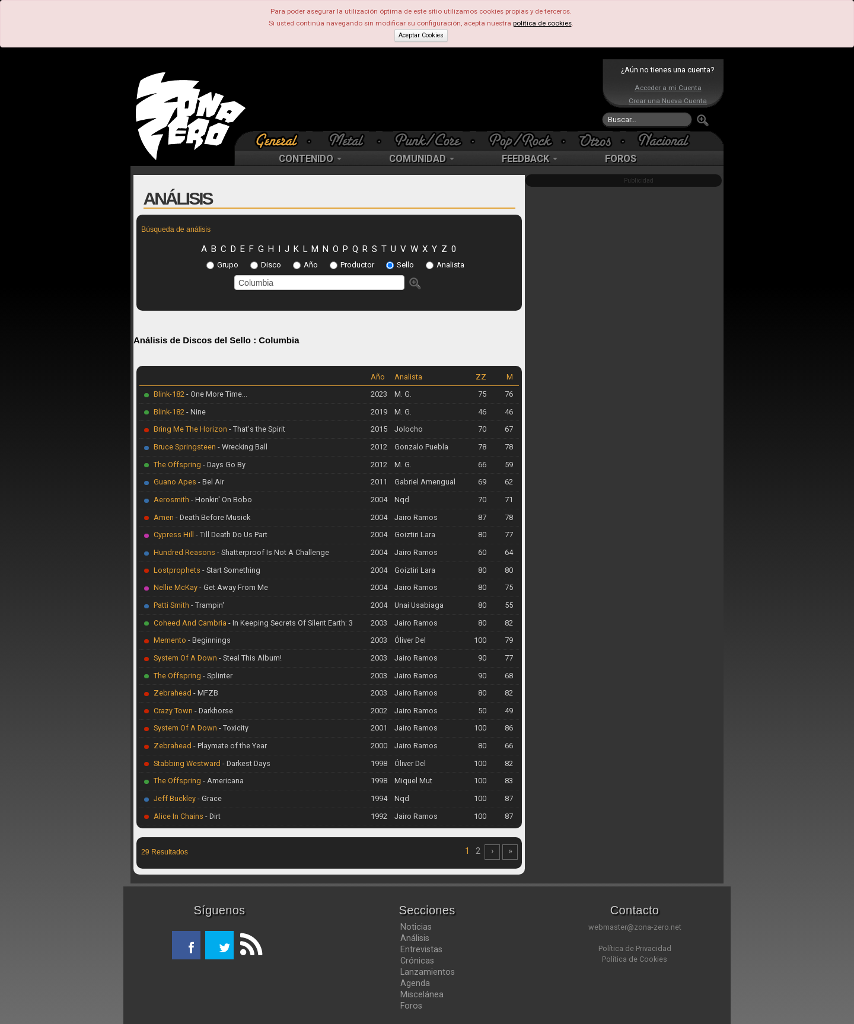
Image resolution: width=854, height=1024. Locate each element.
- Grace (209, 798)
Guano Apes (175, 481)
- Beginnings (208, 640)
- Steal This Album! (249, 657)
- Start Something (230, 570)
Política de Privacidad (634, 948)
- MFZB (205, 692)
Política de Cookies (634, 959)
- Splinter (216, 675)
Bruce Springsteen (185, 446)
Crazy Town (173, 710)
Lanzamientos (427, 972)
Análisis (414, 938)
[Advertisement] (424, 95)
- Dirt (212, 816)
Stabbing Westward (187, 763)
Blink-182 (169, 394)
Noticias (416, 927)
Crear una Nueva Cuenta (668, 101)
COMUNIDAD (421, 158)
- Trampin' (206, 605)
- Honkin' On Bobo (220, 499)
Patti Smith (171, 605)
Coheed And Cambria (190, 622)
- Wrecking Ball (241, 446)
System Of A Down (185, 657)
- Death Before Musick (212, 517)
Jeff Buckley (175, 798)
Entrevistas (421, 949)
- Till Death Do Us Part (230, 534)
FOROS (620, 158)
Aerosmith (171, 499)
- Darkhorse (213, 710)
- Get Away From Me (232, 587)
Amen (164, 517)
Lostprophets (177, 570)
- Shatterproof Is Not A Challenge (272, 552)
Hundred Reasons (184, 552)
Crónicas (417, 960)
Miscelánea (422, 994)
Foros (411, 1005)
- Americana (222, 780)
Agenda (415, 983)
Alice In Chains (178, 816)
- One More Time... (215, 394)
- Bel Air (210, 481)
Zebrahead (173, 692)
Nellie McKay (175, 587)
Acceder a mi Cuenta (668, 88)
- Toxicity (232, 727)
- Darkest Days (245, 763)
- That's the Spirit (256, 429)
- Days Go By (223, 464)
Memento (170, 640)
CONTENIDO (310, 158)
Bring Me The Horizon (190, 429)
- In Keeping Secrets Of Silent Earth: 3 (290, 622)
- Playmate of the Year (229, 745)
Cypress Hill (174, 534)
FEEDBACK (529, 158)
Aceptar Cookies (421, 35)
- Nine (195, 411)
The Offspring (177, 464)
